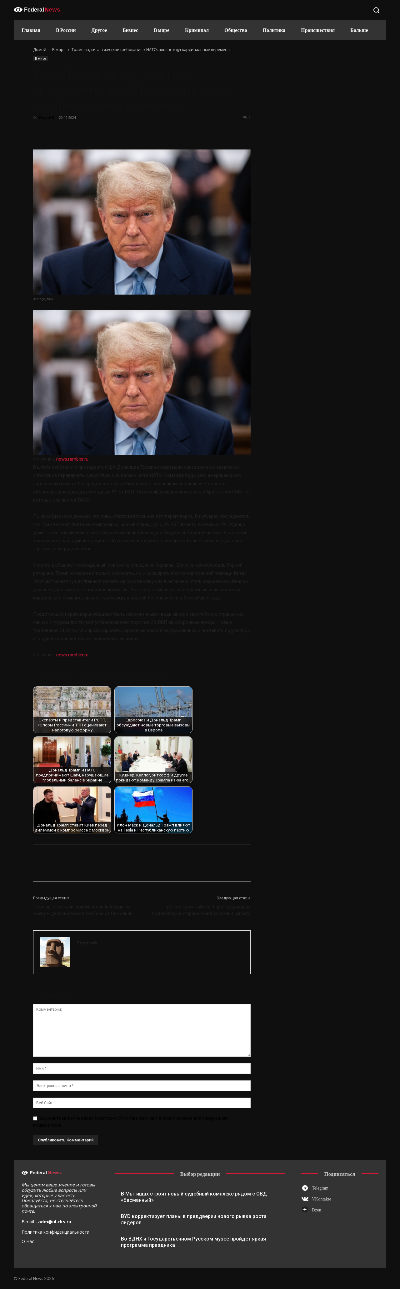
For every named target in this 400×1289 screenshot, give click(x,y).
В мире (59, 49)
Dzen (316, 1210)
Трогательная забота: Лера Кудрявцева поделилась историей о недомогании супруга (201, 910)
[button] (376, 10)
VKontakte (321, 1199)
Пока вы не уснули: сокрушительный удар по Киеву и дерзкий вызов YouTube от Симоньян (82, 910)
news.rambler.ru (72, 459)
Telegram (320, 1188)
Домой (39, 49)
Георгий (46, 117)
